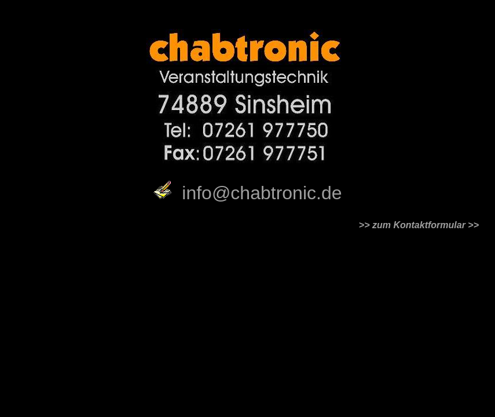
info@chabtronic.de (262, 192)
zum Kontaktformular (418, 225)
